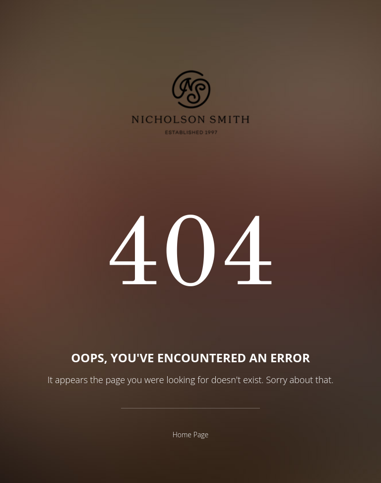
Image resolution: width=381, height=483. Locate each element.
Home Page (191, 434)
